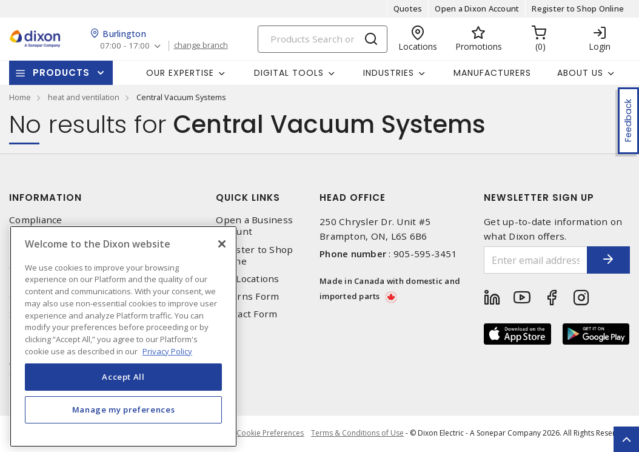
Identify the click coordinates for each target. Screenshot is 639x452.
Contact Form (246, 314)
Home (20, 97)
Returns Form (247, 296)
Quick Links (248, 197)
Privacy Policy (40, 237)
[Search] (322, 39)
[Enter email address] (527, 260)
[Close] (222, 262)
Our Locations (247, 279)
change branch (203, 45)
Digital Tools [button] (289, 73)
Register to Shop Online (578, 8)
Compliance (35, 220)
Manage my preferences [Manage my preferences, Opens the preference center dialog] (123, 428)
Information (45, 197)
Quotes (408, 8)
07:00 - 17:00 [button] (126, 46)
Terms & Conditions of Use (357, 433)
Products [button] (61, 72)
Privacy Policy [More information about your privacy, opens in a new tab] (167, 369)
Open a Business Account (254, 225)
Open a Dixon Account (477, 8)
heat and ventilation (83, 97)
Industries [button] (388, 73)
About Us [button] (580, 73)
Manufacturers (492, 73)
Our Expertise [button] (180, 73)
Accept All (123, 395)
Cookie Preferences (268, 433)
